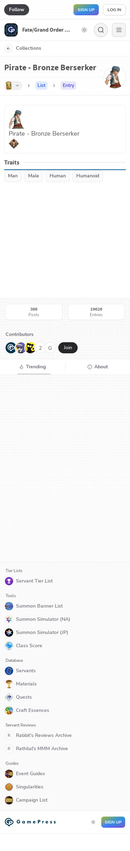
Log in (114, 10)
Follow (16, 9)
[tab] (32, 367)
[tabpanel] (65, 468)
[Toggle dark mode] (84, 29)
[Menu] (119, 30)
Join (68, 347)
